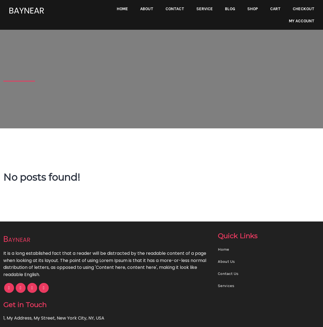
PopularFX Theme (180, 319)
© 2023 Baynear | (142, 319)
